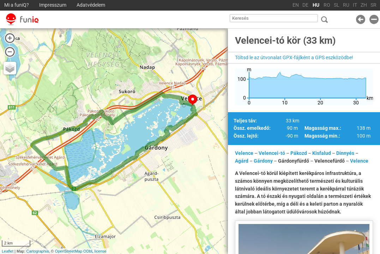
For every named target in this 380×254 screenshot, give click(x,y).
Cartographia (37, 251)
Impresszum (52, 5)
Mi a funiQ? (16, 5)
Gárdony (263, 161)
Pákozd (298, 153)
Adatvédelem (91, 5)
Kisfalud (321, 153)
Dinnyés (345, 153)
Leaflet (7, 251)
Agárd (241, 161)
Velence (244, 153)
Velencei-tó (272, 153)
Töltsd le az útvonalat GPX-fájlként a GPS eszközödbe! (294, 57)
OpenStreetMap (68, 251)
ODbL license (95, 251)
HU (316, 5)
